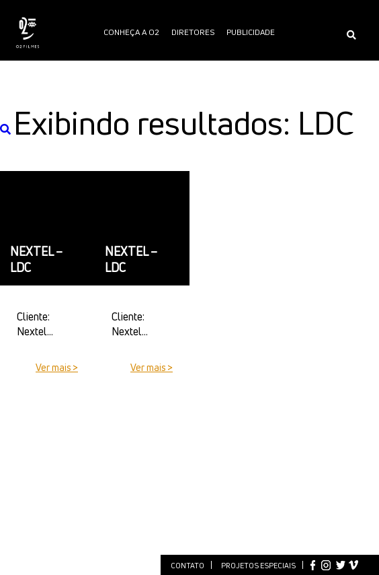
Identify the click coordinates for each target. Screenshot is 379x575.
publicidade (250, 32)
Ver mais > (57, 367)
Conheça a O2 (131, 32)
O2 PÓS (238, 67)
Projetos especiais (258, 565)
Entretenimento (118, 67)
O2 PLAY (280, 67)
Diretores (192, 32)
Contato (187, 565)
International (189, 102)
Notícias (182, 67)
